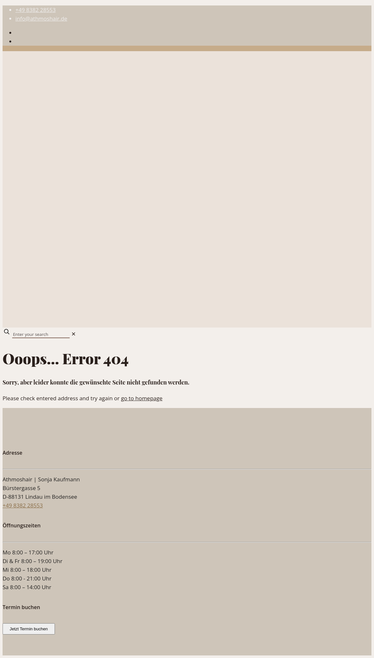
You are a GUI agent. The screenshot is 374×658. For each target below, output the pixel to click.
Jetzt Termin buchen (29, 628)
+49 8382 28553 (23, 505)
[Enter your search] (41, 334)
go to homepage (141, 398)
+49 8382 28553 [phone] (35, 10)
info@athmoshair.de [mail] (41, 18)
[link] (73, 334)
